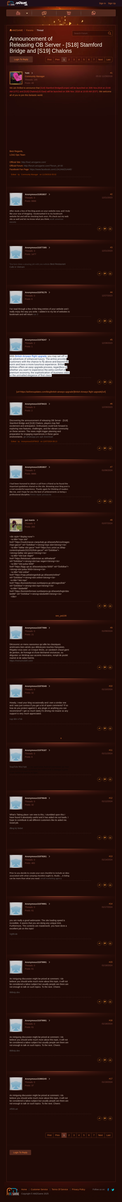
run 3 (35, 314)
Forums (29, 30)
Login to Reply (21, 59)
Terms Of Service (60, 1189)
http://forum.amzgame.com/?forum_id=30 (43, 166)
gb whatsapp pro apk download (38, 437)
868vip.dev (15, 992)
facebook (108, 1189)
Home (24, 1189)
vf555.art (14, 1109)
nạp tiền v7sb (16, 719)
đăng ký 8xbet (16, 828)
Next (100, 59)
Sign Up (112, 3)
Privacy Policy (78, 1189)
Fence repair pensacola (40, 494)
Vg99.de (13, 934)
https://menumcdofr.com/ (21, 660)
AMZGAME (16, 30)
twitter (113, 1189)
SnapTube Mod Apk (18, 767)
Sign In (102, 3)
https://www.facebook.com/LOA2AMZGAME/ (51, 169)
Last (108, 59)
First (49, 59)
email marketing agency (51, 878)
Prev (57, 59)
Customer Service (39, 1189)
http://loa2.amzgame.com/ (33, 162)
